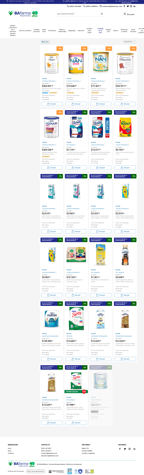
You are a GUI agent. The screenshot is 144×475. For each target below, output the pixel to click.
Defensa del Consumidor (16, 471)
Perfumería (52, 30)
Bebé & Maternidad (18, 77)
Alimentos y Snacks (18, 73)
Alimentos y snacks (124, 30)
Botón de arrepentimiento (35, 471)
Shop (9, 451)
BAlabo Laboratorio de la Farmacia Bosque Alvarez (13, 30)
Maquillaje (71, 30)
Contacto (11, 453)
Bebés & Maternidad (19, 81)
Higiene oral (108, 30)
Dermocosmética (25, 30)
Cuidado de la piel (100, 30)
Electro (115, 30)
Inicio (9, 448)
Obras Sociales (133, 30)
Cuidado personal (37, 30)
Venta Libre (44, 30)
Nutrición (81, 30)
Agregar (51, 103)
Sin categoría (16, 92)
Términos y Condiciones (74, 464)
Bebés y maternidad (62, 30)
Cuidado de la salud (89, 30)
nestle (45, 42)
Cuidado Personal (17, 85)
